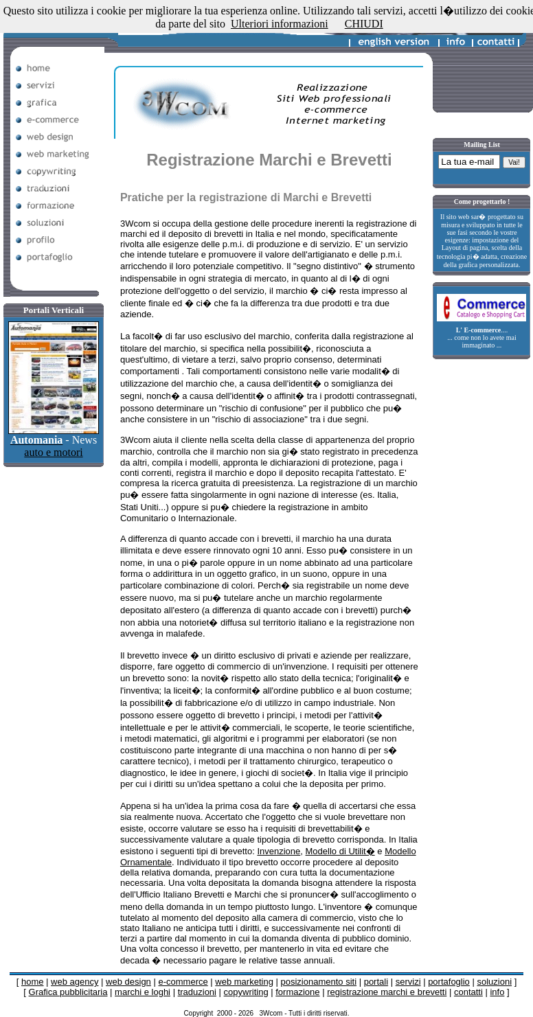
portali (376, 981)
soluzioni (494, 981)
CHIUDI (364, 24)
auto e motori (53, 452)
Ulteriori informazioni (279, 24)
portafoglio (449, 981)
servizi (408, 981)
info (497, 992)
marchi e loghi (142, 992)
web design (128, 981)
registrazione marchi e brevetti (386, 992)
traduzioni (197, 992)
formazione (297, 992)
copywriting (246, 992)
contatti (468, 992)
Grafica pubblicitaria (68, 992)
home (32, 981)
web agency (74, 981)
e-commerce (182, 981)
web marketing (244, 981)
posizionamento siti (318, 981)
